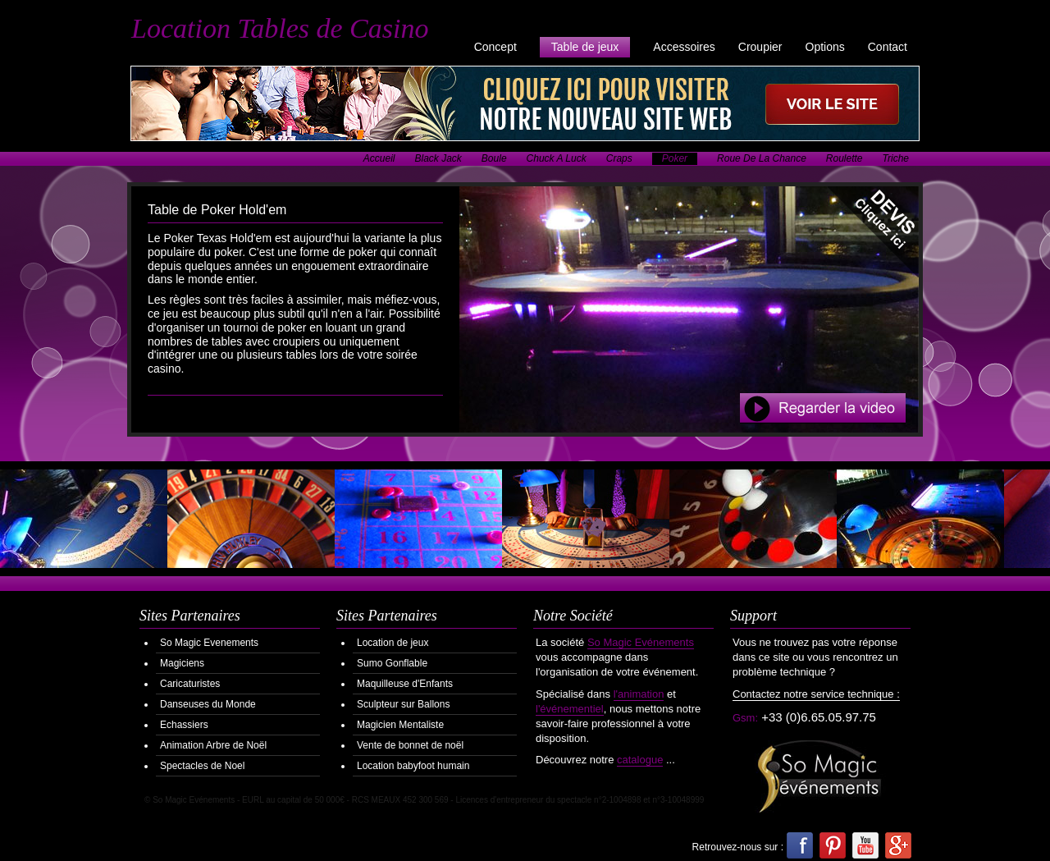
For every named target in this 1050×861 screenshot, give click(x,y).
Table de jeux (585, 46)
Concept (495, 46)
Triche (896, 158)
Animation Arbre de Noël (213, 745)
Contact (887, 46)
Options (825, 46)
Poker (674, 158)
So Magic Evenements (209, 642)
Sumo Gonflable (392, 663)
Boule (494, 158)
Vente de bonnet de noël (410, 745)
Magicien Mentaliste (400, 724)
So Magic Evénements (640, 642)
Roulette (844, 158)
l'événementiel (570, 709)
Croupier (760, 46)
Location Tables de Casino (279, 28)
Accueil (379, 158)
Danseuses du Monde (208, 704)
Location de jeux (392, 642)
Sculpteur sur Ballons (403, 704)
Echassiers (184, 724)
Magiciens (182, 663)
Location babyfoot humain (413, 766)
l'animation (639, 694)
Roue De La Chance (761, 158)
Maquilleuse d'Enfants (405, 683)
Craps (619, 158)
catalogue (640, 759)
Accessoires (683, 46)
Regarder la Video (823, 408)
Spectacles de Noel (202, 766)
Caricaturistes (190, 683)
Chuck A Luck (557, 158)
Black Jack (438, 158)
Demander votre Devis (873, 231)
